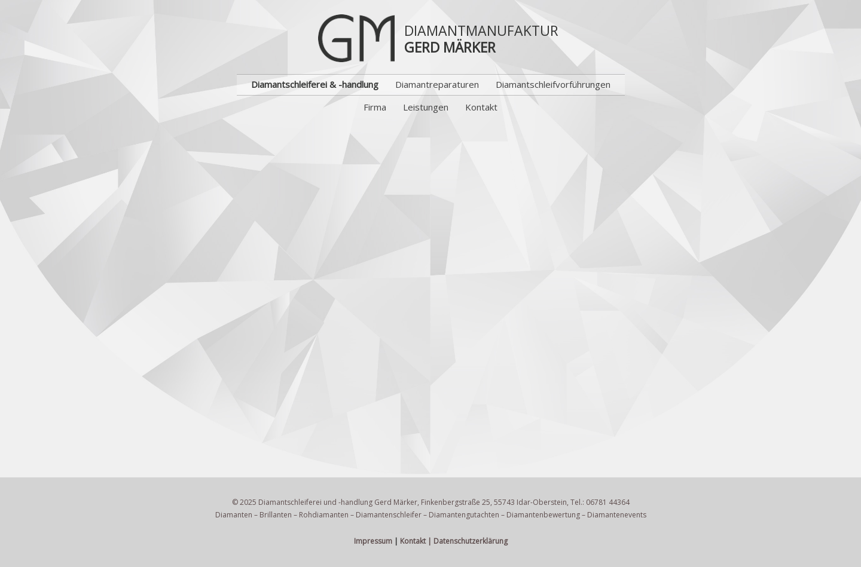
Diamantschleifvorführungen (553, 84)
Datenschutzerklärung (470, 541)
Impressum (373, 541)
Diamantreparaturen (437, 84)
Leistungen (425, 107)
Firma (375, 107)
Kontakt (481, 107)
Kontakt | (416, 541)
